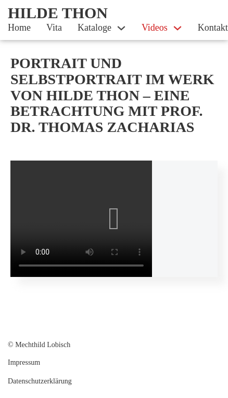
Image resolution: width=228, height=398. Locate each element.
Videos (155, 27)
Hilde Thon (58, 12)
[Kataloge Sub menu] (121, 28)
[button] (114, 218)
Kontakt (213, 27)
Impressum (24, 362)
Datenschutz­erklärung (40, 381)
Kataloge (94, 27)
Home (19, 27)
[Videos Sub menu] (177, 28)
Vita (54, 27)
